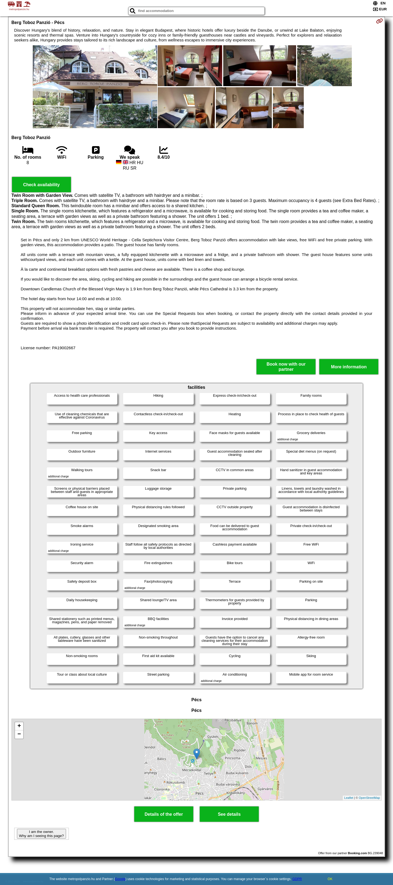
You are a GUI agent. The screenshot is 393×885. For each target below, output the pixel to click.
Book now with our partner (286, 367)
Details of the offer (164, 814)
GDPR (297, 879)
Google (120, 879)
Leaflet (348, 797)
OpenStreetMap (369, 797)
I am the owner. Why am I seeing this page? (41, 834)
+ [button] (19, 726)
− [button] (19, 734)
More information (349, 367)
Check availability (41, 184)
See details (229, 814)
